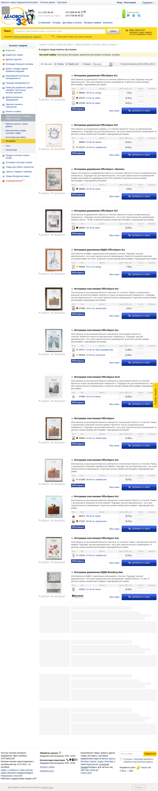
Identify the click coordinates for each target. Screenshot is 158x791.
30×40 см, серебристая (96, 479)
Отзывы (56, 22)
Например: (9, 37)
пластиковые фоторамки (68, 55)
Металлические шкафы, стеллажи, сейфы (16, 131)
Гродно (100, 761)
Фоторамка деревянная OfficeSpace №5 (96, 125)
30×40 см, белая (93, 516)
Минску (105, 759)
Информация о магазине (12, 776)
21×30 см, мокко (93, 98)
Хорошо (139, 787)
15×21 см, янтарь (93, 267)
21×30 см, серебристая (96, 147)
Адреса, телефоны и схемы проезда (17, 770)
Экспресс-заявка (92, 22)
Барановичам (92, 764)
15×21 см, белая (93, 397)
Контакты (107, 22)
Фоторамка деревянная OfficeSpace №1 (96, 75)
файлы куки (47, 787)
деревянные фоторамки (90, 55)
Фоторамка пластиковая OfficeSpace (94, 418)
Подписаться (150, 754)
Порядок (87, 64)
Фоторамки (10, 141)
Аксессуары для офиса (16, 137)
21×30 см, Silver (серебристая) (99, 350)
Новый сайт (144, 767)
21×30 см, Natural (93, 142)
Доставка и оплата (72, 22)
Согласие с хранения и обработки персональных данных (138, 760)
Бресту (112, 759)
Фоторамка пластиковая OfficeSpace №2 (96, 288)
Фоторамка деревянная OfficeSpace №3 (96, 210)
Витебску (84, 761)
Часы (8, 146)
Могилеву (109, 761)
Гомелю (92, 761)
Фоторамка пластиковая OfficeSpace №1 (96, 330)
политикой (138, 759)
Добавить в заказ (139, 110)
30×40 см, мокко (93, 103)
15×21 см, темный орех (96, 308)
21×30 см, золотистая (95, 355)
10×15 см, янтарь (93, 93)
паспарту (116, 55)
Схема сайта (86, 773)
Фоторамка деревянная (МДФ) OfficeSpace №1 (99, 249)
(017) (45, 12)
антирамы (106, 55)
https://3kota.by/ (91, 770)
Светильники (11, 150)
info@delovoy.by (47, 771)
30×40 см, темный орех (96, 521)
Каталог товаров (18, 45)
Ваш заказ (114, 110)
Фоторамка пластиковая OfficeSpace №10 (97, 377)
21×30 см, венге (93, 228)
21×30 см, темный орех (96, 438)
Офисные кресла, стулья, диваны (17, 125)
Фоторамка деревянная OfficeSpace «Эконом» (99, 169)
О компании (44, 22)
